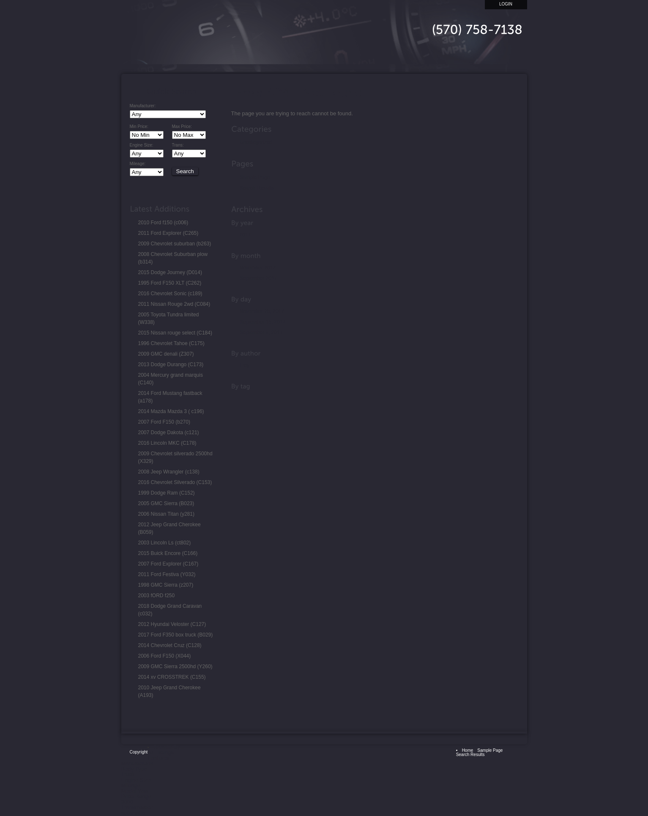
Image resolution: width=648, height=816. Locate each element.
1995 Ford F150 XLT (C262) (170, 283)
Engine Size (135, 780)
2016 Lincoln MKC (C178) (167, 443)
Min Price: (139, 127)
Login (505, 4)
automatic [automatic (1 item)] (133, 813)
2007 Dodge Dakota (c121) (168, 432)
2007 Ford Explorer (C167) (168, 564)
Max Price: (182, 127)
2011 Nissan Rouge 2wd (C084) (174, 304)
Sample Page (255, 177)
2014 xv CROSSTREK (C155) (172, 677)
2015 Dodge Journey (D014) (170, 272)
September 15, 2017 (263, 322)
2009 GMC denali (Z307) (166, 354)
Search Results (257, 188)
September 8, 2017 (261, 332)
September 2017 (258, 278)
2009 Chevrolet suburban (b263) (174, 244)
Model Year (135, 791)
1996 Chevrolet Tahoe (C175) (171, 343)
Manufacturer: (143, 106)
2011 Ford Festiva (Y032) (167, 574)
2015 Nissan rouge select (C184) (175, 333)
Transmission (137, 807)
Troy (245, 365)
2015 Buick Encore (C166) (168, 553)
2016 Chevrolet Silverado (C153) (175, 482)
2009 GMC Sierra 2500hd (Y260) (175, 666)
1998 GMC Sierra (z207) (166, 585)
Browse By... (168, 747)
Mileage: (138, 164)
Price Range (136, 796)
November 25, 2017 (262, 311)
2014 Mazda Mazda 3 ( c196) (171, 411)
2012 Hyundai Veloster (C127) (172, 624)
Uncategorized (256, 142)
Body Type (134, 769)
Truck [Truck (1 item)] (128, 774)
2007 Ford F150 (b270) (164, 422)
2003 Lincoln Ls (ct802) (164, 543)
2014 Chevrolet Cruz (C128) (170, 645)
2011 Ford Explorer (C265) (168, 233)
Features (158, 758)
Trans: (178, 145)
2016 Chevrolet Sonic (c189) (170, 293)
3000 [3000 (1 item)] (127, 802)
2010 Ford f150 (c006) (163, 223)
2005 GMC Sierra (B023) (166, 503)
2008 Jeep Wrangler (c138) (169, 472)
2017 (245, 235)
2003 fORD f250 (156, 595)
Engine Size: (141, 145)
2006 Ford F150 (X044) (164, 656)
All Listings (161, 752)
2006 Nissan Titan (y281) (166, 514)
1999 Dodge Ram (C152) (166, 493)
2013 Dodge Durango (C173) (171, 364)
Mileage (131, 785)
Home (417, 53)
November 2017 (258, 268)
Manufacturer (137, 763)
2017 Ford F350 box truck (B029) (175, 635)
